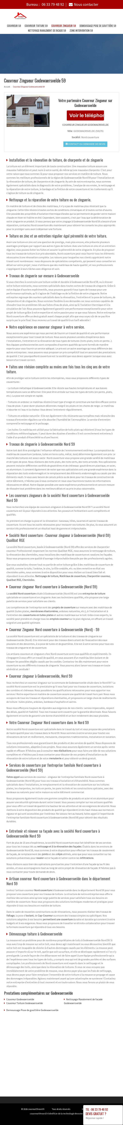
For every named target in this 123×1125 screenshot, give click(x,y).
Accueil (7, 86)
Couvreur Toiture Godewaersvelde (24, 1003)
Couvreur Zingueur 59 (63, 26)
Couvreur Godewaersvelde (20, 999)
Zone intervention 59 (81, 30)
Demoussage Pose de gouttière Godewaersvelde (32, 1010)
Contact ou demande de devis (85, 144)
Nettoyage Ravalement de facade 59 (47, 30)
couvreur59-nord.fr (36, 1109)
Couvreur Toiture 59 (36, 26)
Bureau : (45, 4)
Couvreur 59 (14, 26)
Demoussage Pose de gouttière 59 (98, 26)
